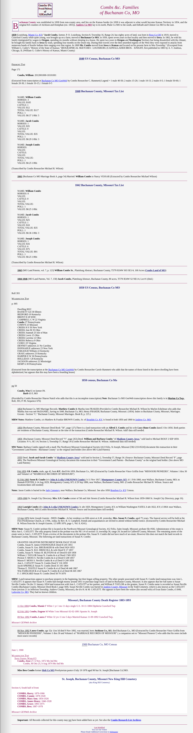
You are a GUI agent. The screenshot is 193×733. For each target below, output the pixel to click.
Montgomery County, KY (114, 479)
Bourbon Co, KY (118, 490)
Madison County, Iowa (128, 439)
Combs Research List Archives (126, 720)
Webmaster (114, 732)
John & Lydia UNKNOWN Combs (67, 479)
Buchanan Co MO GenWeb (54, 80)
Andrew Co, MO (143, 419)
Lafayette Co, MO (20, 592)
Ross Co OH (155, 35)
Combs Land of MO (155, 270)
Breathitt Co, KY (94, 419)
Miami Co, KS (35, 35)
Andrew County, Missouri (115, 587)
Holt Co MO (48, 670)
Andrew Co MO (84, 25)
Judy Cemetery (52, 490)
